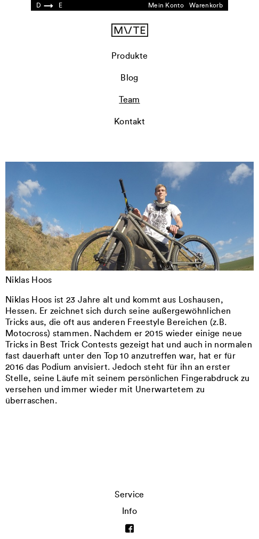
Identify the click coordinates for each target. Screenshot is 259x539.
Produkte (129, 56)
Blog (129, 78)
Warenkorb (206, 5)
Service (129, 494)
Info (129, 511)
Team (129, 100)
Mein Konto (166, 5)
